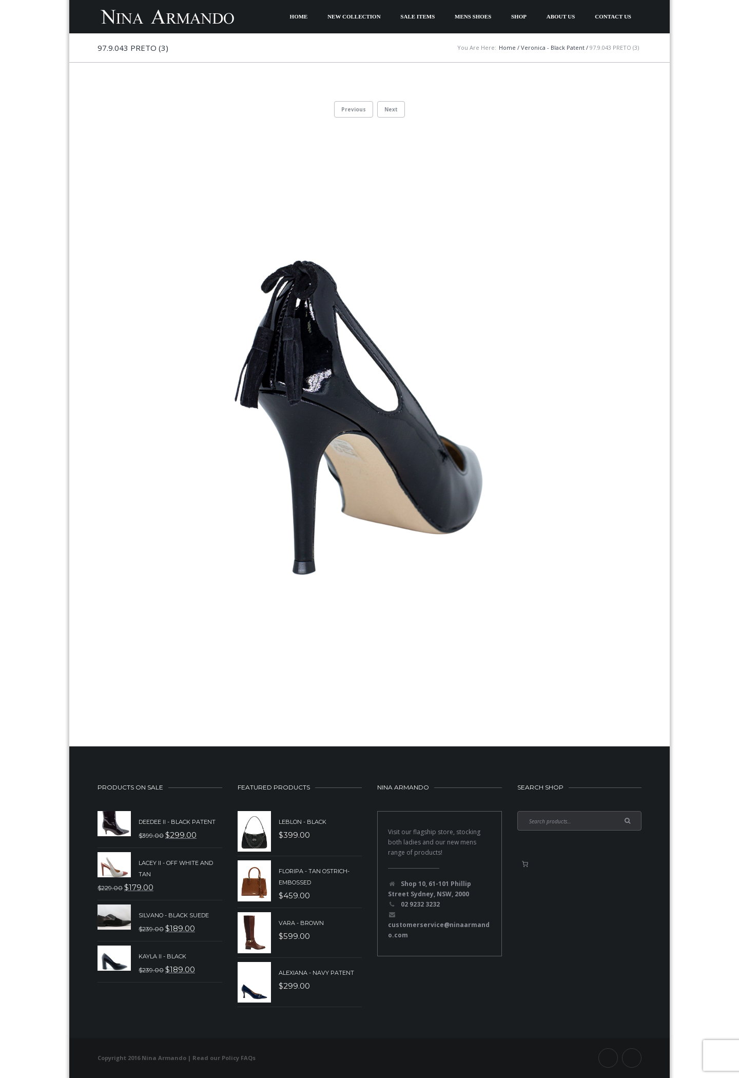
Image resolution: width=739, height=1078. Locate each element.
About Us (561, 16)
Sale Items (417, 16)
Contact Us (613, 16)
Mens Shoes (473, 16)
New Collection (353, 16)
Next (391, 109)
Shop (519, 16)
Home (299, 16)
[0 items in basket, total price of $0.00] (525, 864)
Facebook (608, 1058)
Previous (353, 109)
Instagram (631, 1058)
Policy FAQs (239, 1058)
